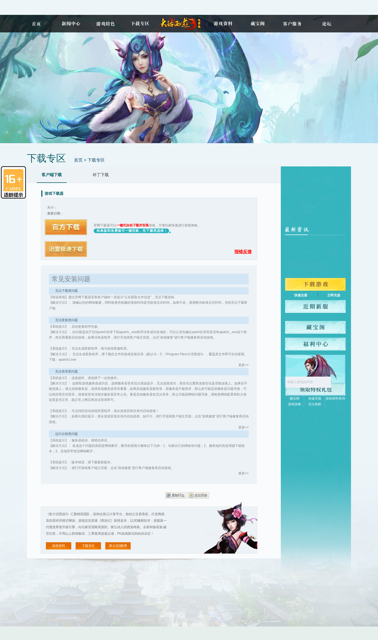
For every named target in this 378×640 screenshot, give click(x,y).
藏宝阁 (257, 23)
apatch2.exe (67, 359)
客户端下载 (52, 174)
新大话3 (181, 23)
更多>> (243, 365)
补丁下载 (101, 174)
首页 (36, 23)
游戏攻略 (294, 404)
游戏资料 (223, 23)
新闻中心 (70, 23)
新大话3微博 (118, 546)
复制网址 (176, 495)
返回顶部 (198, 495)
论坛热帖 (314, 404)
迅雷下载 (66, 249)
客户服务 (292, 23)
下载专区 (140, 23)
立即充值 (333, 295)
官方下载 (66, 227)
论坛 (326, 23)
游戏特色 (105, 23)
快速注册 (300, 295)
